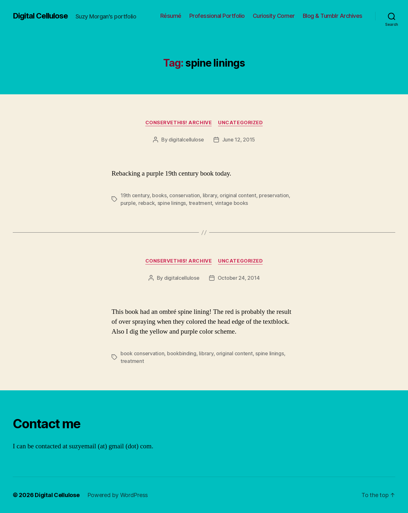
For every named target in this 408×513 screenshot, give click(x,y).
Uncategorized (240, 123)
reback (146, 203)
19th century (134, 195)
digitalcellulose (186, 139)
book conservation (142, 353)
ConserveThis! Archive (178, 123)
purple (127, 203)
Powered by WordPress (117, 495)
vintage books (231, 203)
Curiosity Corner (274, 15)
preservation (274, 195)
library (210, 195)
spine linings (171, 203)
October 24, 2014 (239, 278)
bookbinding (181, 353)
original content (238, 195)
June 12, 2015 (238, 139)
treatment (200, 203)
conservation (184, 195)
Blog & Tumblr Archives (332, 15)
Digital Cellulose (40, 16)
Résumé (170, 15)
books (159, 195)
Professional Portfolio (217, 15)
